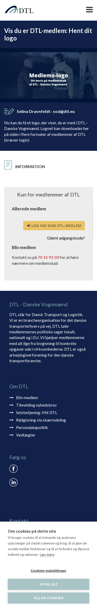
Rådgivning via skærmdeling (41, 419)
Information (30, 166)
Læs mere (47, 555)
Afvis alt (48, 584)
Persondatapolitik (32, 427)
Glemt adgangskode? (66, 237)
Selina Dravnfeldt (46, 111)
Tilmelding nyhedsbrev (36, 404)
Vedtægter (25, 434)
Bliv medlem (27, 397)
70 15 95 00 (48, 257)
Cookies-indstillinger (48, 571)
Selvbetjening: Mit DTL (36, 412)
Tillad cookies (48, 598)
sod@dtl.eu (64, 111)
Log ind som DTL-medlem (54, 226)
